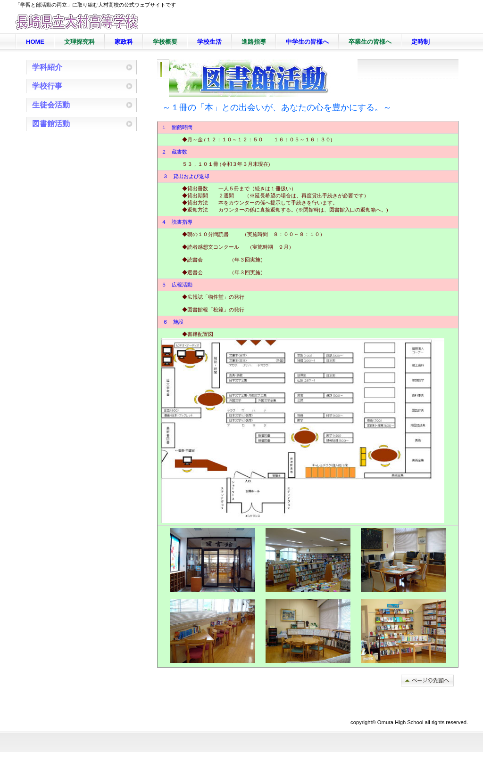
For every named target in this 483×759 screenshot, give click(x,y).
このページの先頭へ (427, 680)
